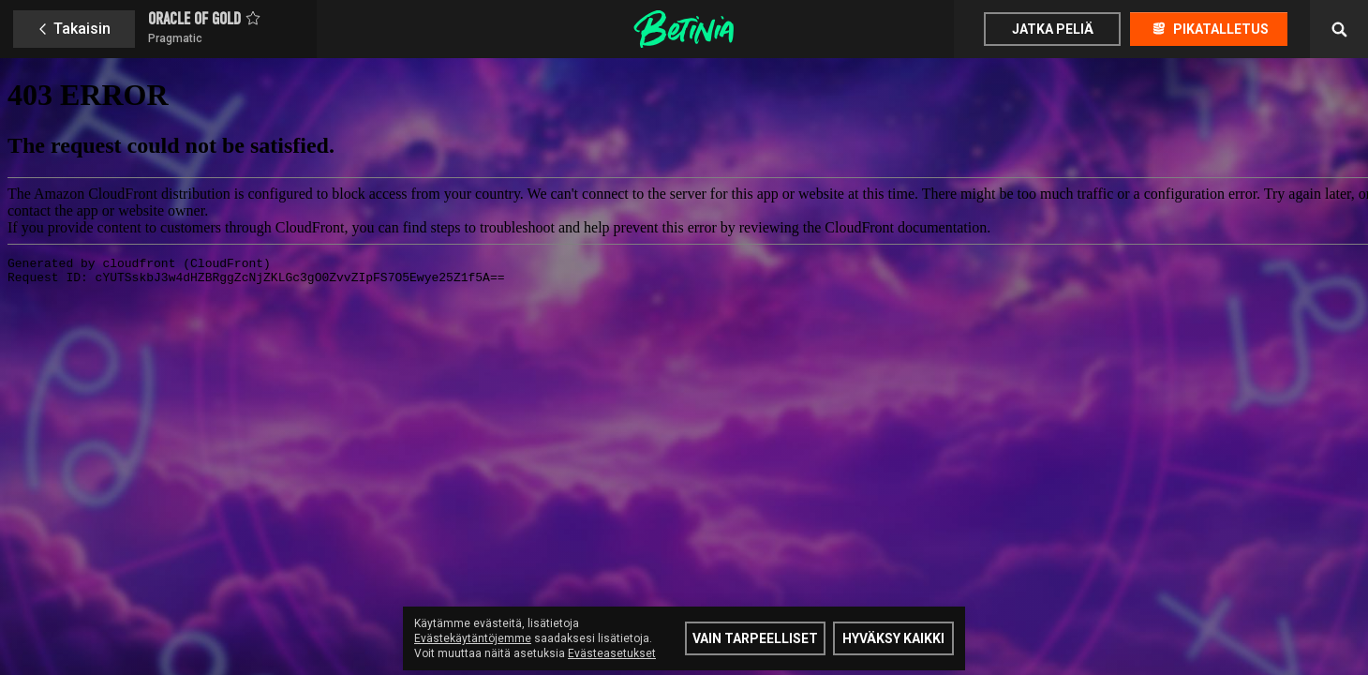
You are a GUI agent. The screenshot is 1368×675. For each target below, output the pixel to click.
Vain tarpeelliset (755, 638)
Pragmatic (175, 38)
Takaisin (82, 29)
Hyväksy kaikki (893, 638)
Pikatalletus (1221, 29)
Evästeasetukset (612, 653)
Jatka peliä (1052, 29)
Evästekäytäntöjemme (472, 638)
